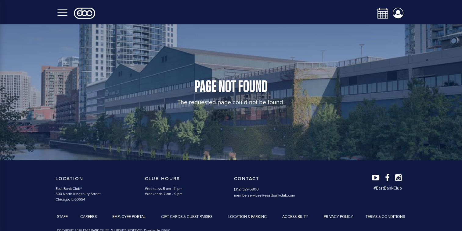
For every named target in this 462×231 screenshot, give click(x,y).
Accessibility (295, 216)
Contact (246, 178)
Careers (88, 216)
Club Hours (162, 178)
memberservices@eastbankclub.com (264, 195)
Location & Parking (247, 216)
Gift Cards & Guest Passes (186, 216)
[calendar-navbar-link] (380, 13)
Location (69, 178)
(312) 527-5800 (246, 189)
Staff (62, 216)
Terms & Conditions (385, 216)
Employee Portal (129, 216)
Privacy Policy (338, 216)
